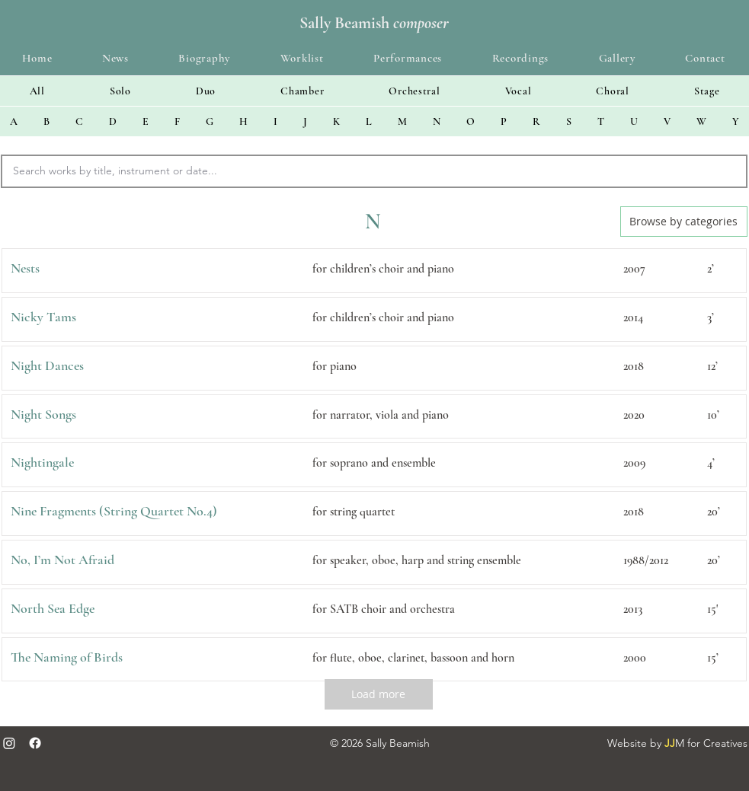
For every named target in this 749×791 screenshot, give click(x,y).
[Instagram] (9, 743)
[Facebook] (35, 743)
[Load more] (379, 694)
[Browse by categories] (683, 221)
